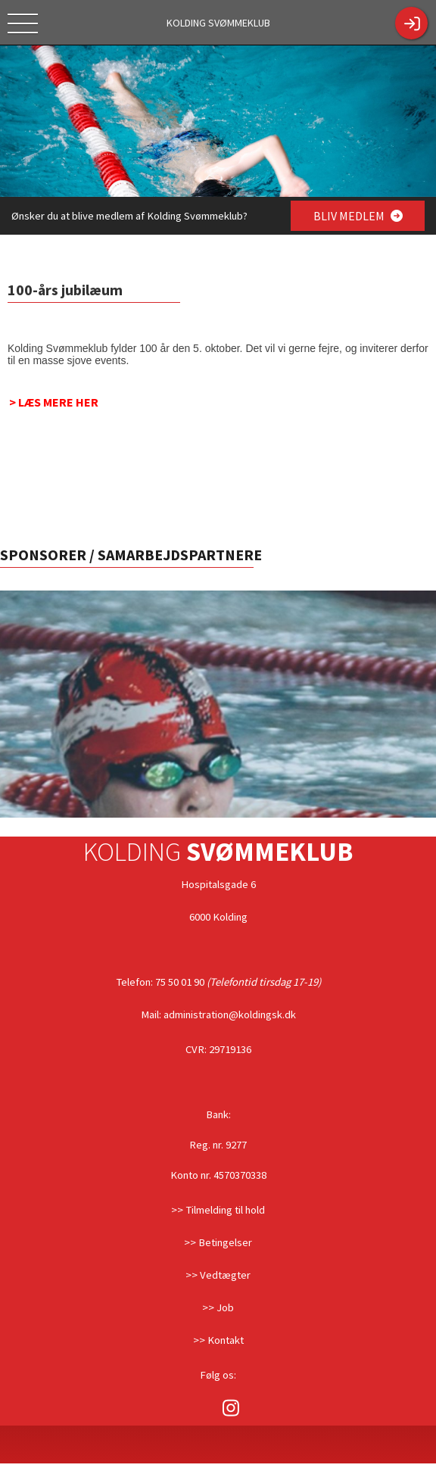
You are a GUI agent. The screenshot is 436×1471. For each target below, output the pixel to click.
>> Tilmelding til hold (218, 1210)
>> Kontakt (218, 1340)
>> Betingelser (218, 1242)
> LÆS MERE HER (53, 402)
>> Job (218, 1307)
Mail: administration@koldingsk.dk (218, 1014)
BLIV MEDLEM (357, 215)
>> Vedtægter (218, 1275)
